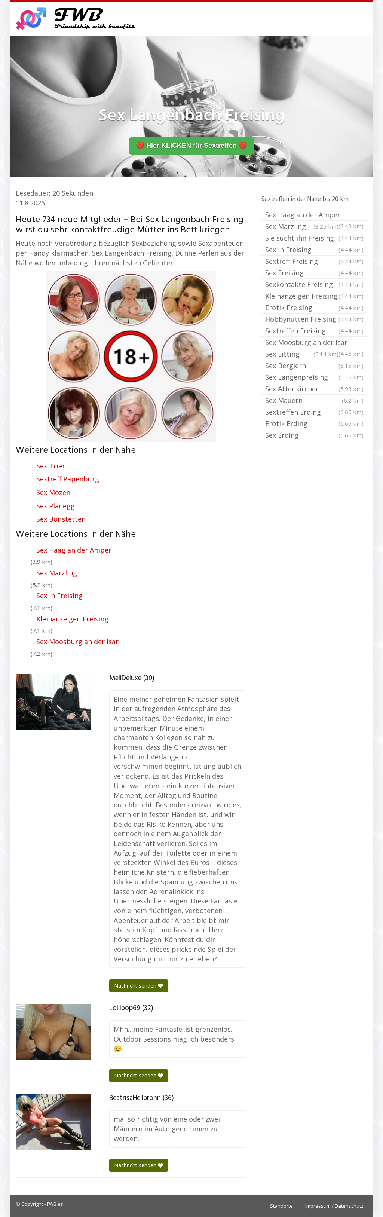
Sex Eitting (301, 354)
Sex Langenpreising (314, 377)
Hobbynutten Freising (314, 319)
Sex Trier (50, 465)
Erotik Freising (314, 307)
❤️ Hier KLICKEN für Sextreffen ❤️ (191, 145)
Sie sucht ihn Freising (314, 238)
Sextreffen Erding (314, 412)
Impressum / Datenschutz (334, 1205)
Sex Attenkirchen (314, 388)
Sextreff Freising (314, 261)
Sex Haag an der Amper (73, 549)
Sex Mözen (53, 492)
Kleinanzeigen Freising (72, 618)
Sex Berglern (314, 365)
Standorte (281, 1205)
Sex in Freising (59, 595)
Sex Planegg (55, 505)
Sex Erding (314, 435)
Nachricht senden (138, 985)
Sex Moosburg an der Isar (77, 641)
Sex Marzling (56, 572)
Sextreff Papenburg (67, 478)
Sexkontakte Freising (314, 284)
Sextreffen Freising (314, 330)
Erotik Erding (314, 423)
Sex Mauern (314, 400)
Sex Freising (314, 272)
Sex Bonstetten (61, 518)
